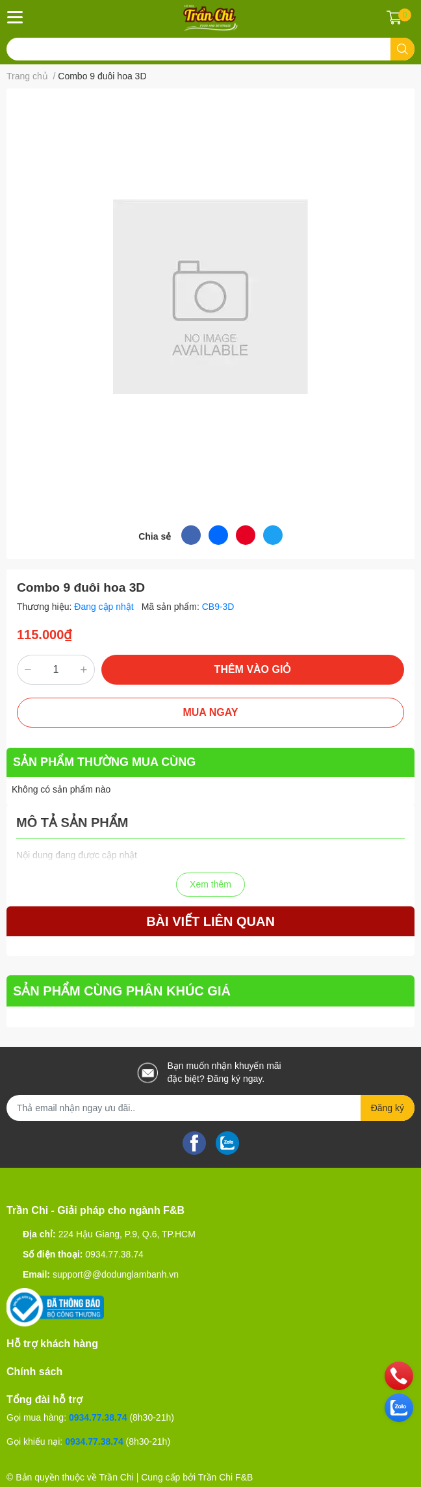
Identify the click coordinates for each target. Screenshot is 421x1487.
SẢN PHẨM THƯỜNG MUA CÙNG (104, 762)
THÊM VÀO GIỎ (253, 669)
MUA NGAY (210, 712)
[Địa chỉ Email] (210, 1108)
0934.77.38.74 (114, 1254)
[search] (402, 49)
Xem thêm (210, 884)
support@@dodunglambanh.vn (116, 1274)
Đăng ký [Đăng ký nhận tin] (387, 1108)
